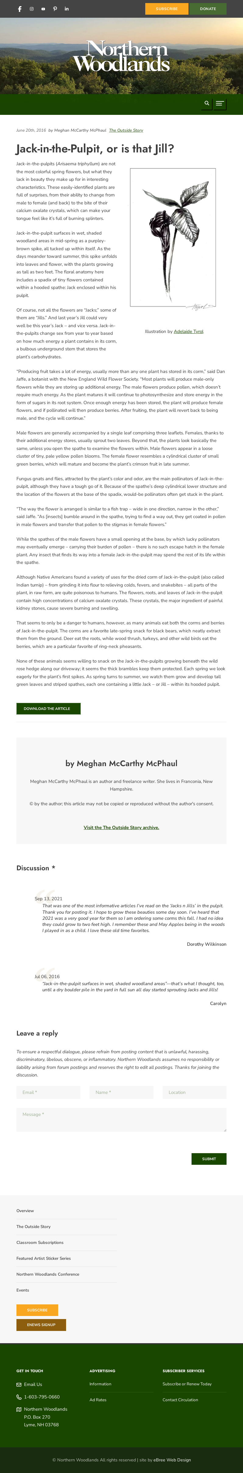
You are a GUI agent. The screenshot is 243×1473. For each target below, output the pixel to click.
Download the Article (46, 708)
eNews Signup (41, 1324)
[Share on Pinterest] (225, 137)
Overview (25, 1211)
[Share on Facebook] (218, 137)
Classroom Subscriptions (40, 1242)
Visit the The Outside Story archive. (121, 827)
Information (100, 1384)
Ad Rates (98, 1400)
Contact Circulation (180, 1400)
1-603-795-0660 (42, 1397)
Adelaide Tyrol (188, 331)
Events (22, 1290)
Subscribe (37, 1310)
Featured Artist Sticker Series (43, 1258)
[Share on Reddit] (222, 137)
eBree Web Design (172, 1460)
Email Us (33, 1384)
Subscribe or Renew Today (187, 1384)
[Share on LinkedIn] (215, 137)
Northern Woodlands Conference (47, 1274)
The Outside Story (126, 130)
